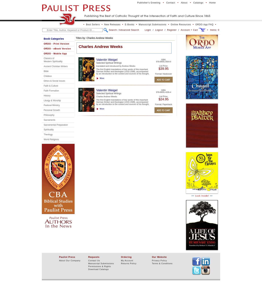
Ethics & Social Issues (54, 81)
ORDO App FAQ (204, 24)
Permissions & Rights (99, 266)
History (47, 95)
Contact (170, 2)
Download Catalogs (98, 269)
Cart (195, 30)
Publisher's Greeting (148, 2)
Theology (48, 134)
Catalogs (198, 2)
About (184, 2)
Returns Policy (128, 263)
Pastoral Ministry (52, 105)
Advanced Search (129, 30)
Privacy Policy (159, 260)
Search (113, 30)
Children (48, 76)
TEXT (196, 261)
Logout (159, 30)
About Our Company (69, 260)
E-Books (129, 24)
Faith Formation (51, 90)
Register (172, 30)
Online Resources (181, 24)
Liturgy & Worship (52, 100)
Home (212, 2)
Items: (214, 30)
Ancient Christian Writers (56, 66)
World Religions (51, 139)
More (102, 78)
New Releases (112, 24)
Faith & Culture (51, 86)
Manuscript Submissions (152, 24)
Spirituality (49, 129)
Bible (46, 71)
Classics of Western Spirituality (53, 60)
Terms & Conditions (162, 263)
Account (185, 30)
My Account (127, 260)
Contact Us (94, 260)
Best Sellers (93, 24)
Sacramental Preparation (56, 125)
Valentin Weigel (107, 59)
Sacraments (49, 120)
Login (148, 30)
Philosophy (49, 115)
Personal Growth (52, 110)
